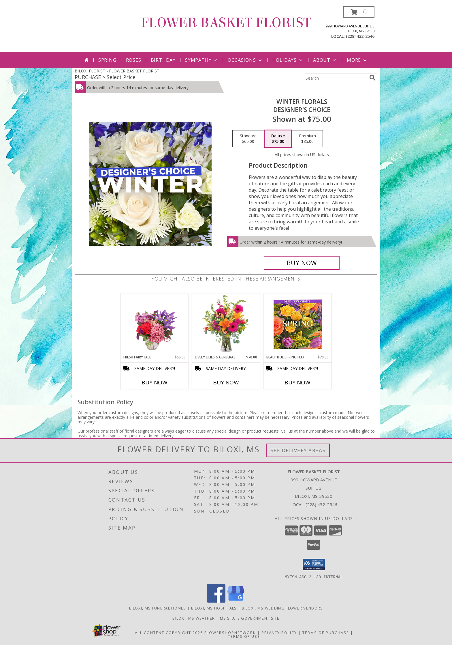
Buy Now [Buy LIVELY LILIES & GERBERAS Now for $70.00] (226, 382)
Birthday (163, 60)
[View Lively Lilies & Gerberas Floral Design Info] (226, 324)
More (357, 60)
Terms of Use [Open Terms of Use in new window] (244, 636)
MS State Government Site (250, 617)
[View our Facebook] (216, 600)
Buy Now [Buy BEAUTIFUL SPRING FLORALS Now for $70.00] (297, 382)
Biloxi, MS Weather (193, 617)
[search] (372, 77)
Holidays (288, 60)
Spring (107, 60)
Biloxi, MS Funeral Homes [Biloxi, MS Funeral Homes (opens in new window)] (157, 607)
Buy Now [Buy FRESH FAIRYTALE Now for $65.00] (154, 382)
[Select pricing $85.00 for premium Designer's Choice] (307, 138)
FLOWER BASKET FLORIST (226, 22)
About (325, 60)
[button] (358, 12)
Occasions (245, 60)
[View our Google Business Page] (236, 600)
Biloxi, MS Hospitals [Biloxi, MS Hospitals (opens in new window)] (214, 607)
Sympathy (201, 60)
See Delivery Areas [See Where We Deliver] (298, 450)
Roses (133, 60)
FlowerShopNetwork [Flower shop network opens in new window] (230, 632)
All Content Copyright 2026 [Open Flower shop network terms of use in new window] (169, 632)
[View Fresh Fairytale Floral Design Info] (155, 324)
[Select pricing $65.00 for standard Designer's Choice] (248, 138)
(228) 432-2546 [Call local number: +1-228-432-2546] (360, 36)
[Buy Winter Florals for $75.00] (302, 263)
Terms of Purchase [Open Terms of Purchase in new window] (325, 632)
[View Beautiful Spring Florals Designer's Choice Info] (298, 324)
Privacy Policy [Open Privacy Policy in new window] (279, 632)
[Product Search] (336, 78)
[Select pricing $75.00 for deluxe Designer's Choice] (278, 138)
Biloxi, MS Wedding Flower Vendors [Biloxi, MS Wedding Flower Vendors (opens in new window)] (282, 607)
